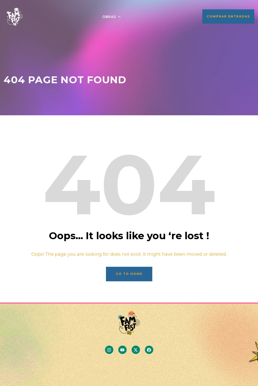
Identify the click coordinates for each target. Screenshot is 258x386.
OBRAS (109, 17)
